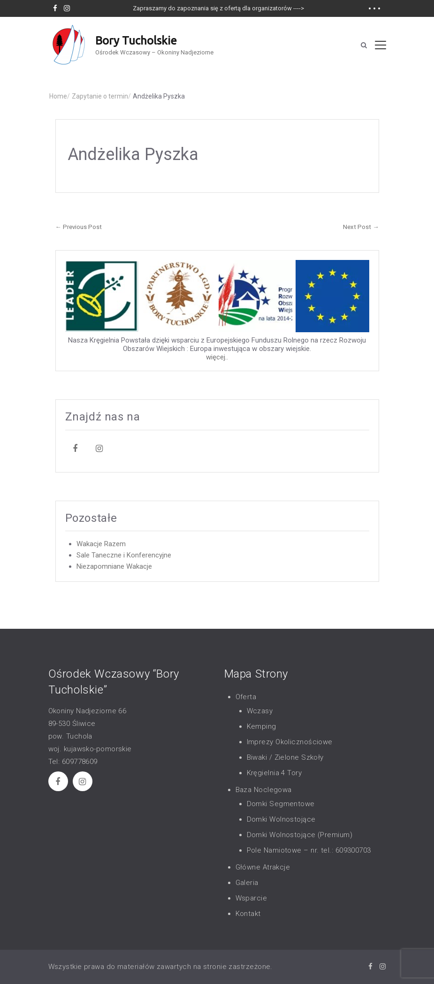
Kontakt (248, 913)
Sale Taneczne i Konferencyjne (123, 555)
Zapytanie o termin (101, 96)
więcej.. (217, 357)
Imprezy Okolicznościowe (290, 742)
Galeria (247, 882)
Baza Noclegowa (264, 790)
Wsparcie (251, 898)
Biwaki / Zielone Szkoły (285, 757)
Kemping (261, 726)
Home (59, 96)
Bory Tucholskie (136, 40)
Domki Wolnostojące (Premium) (300, 835)
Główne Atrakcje (263, 867)
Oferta (246, 697)
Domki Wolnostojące (281, 819)
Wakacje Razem (101, 544)
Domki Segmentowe (281, 804)
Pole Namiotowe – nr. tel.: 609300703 (309, 850)
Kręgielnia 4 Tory (274, 773)
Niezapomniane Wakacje (114, 566)
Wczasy (260, 711)
